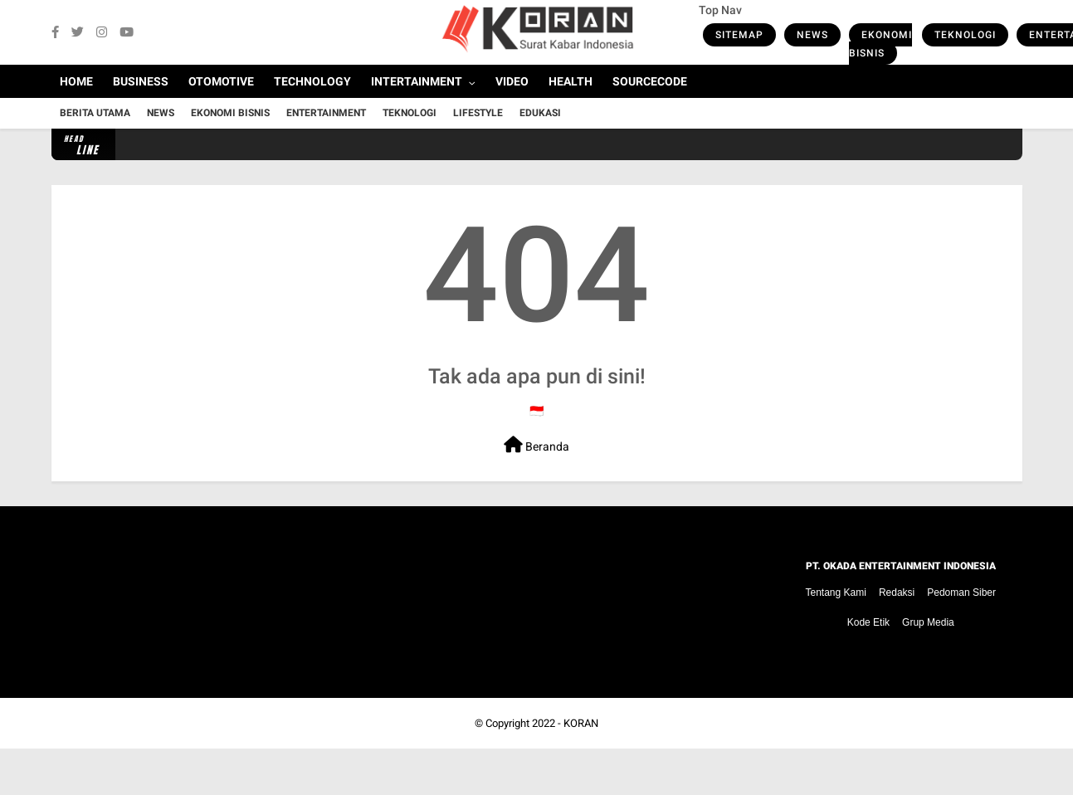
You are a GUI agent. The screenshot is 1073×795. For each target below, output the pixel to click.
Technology (312, 81)
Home (76, 81)
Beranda (536, 445)
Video (512, 81)
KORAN (580, 723)
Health (571, 81)
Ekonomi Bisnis (880, 44)
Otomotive (221, 81)
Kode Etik (868, 622)
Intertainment (416, 81)
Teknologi (965, 35)
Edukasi (540, 113)
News (812, 35)
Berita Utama (95, 113)
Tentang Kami (836, 592)
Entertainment (326, 113)
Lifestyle (478, 113)
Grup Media (928, 622)
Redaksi (896, 592)
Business (140, 81)
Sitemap (739, 35)
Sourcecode (649, 81)
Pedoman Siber (961, 592)
